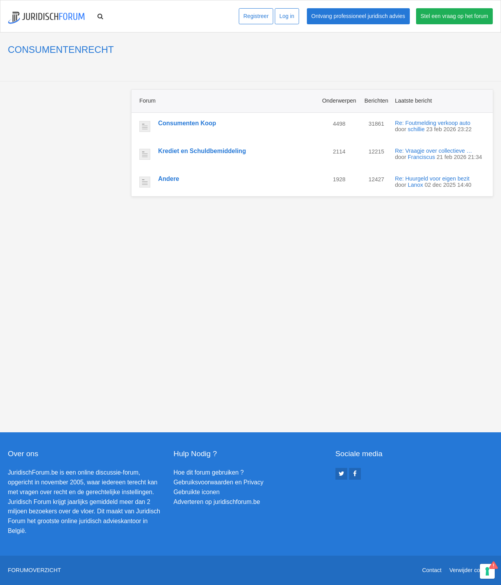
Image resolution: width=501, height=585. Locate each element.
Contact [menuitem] (432, 570)
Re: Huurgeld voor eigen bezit (432, 178)
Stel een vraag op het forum (454, 16)
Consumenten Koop (187, 123)
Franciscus (421, 157)
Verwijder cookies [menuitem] (471, 570)
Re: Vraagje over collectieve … (433, 151)
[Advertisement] (66, 138)
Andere (168, 178)
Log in (286, 16)
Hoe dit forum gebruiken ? (208, 472)
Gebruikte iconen (196, 492)
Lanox (415, 185)
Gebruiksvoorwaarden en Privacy (218, 482)
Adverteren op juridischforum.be (216, 501)
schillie (416, 129)
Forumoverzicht (34, 570)
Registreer (256, 16)
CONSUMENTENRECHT (61, 49)
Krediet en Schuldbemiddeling (202, 151)
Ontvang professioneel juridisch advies (358, 16)
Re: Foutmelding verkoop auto (432, 123)
